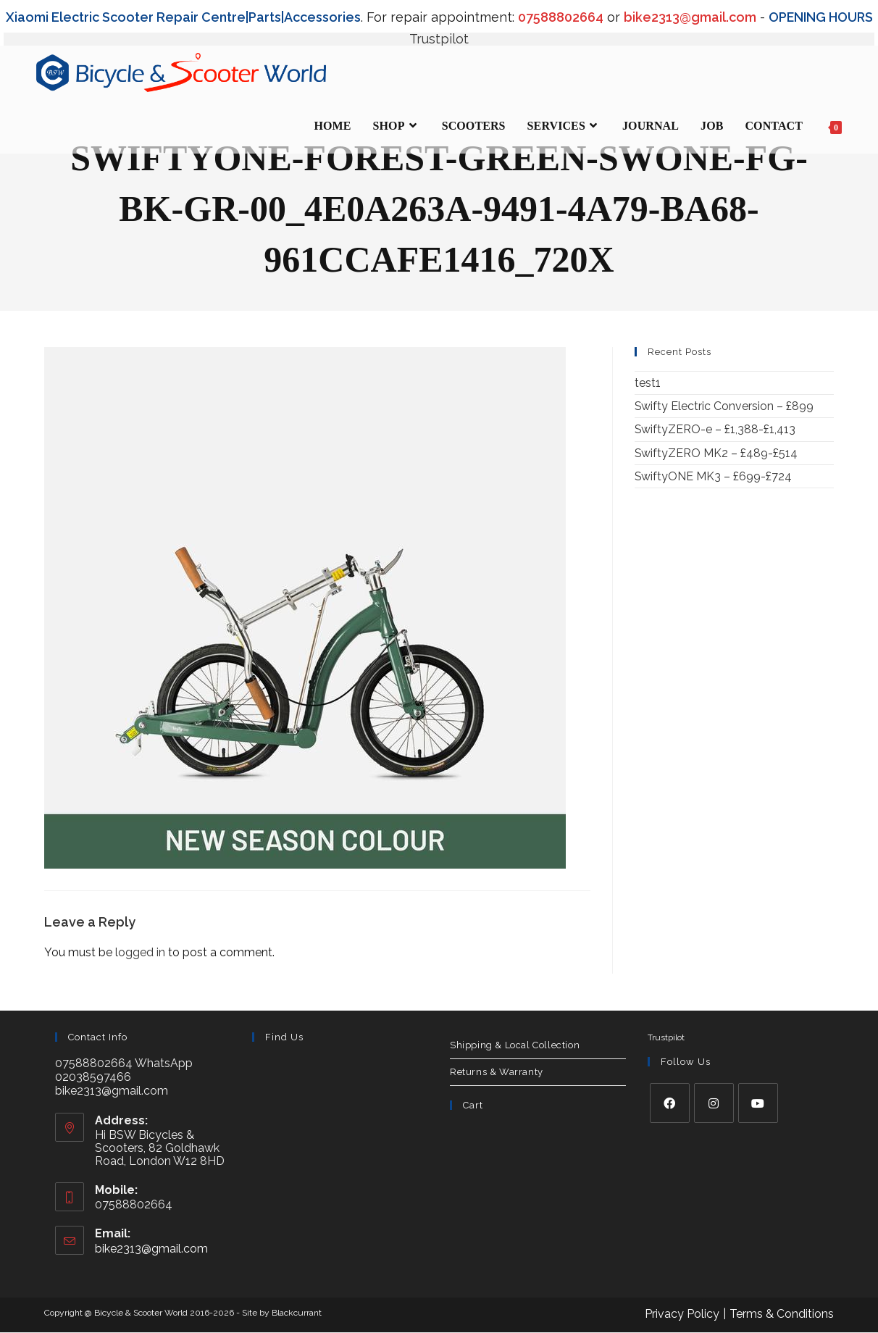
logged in (140, 952)
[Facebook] (670, 1103)
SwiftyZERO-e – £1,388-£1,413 (715, 429)
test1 (648, 383)
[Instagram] (714, 1103)
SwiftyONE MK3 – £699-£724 (714, 476)
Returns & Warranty (496, 1071)
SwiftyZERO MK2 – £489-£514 (716, 453)
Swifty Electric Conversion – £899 (724, 406)
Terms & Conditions (781, 1314)
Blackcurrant (297, 1313)
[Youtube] (758, 1103)
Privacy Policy (682, 1314)
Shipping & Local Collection (515, 1044)
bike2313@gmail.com (151, 1248)
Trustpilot (439, 38)
